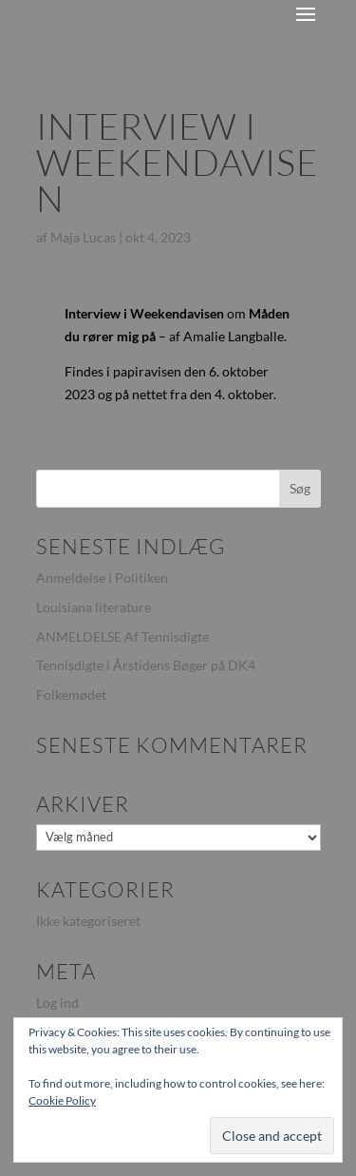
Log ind (57, 1002)
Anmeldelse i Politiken (102, 577)
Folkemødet (71, 694)
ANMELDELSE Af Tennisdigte (122, 636)
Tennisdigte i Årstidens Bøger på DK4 (145, 665)
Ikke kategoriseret (88, 921)
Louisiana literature (93, 607)
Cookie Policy (62, 1100)
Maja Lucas (83, 237)
